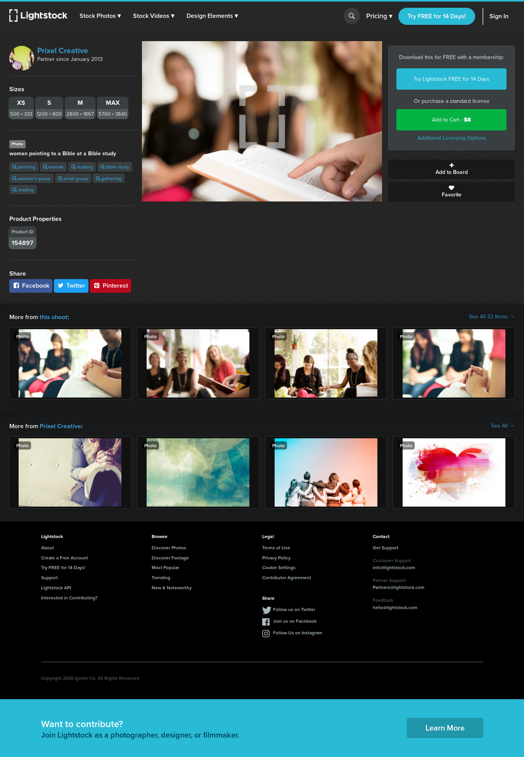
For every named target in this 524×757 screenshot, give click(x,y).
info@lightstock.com (394, 566)
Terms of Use (276, 546)
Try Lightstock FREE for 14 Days (451, 79)
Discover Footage (170, 557)
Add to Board (451, 169)
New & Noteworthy (172, 586)
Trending (161, 576)
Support (49, 576)
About (47, 546)
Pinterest (110, 285)
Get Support (385, 546)
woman (53, 166)
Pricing (379, 16)
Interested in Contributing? (69, 597)
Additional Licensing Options (451, 138)
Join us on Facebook (294, 620)
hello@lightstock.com (395, 606)
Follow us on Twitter (294, 608)
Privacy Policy (276, 557)
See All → (503, 425)
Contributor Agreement (286, 576)
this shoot (53, 316)
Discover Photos (169, 546)
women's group (31, 178)
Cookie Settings (279, 566)
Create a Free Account (64, 557)
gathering (108, 178)
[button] (100, 16)
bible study (114, 166)
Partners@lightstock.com (398, 586)
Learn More (445, 727)
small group (73, 178)
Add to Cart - (451, 120)
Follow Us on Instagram (297, 632)
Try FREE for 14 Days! (437, 16)
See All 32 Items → (492, 317)
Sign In (498, 16)
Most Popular (165, 566)
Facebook (30, 285)
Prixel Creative (62, 50)
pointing (23, 166)
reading (82, 166)
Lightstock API (56, 586)
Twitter (71, 285)
